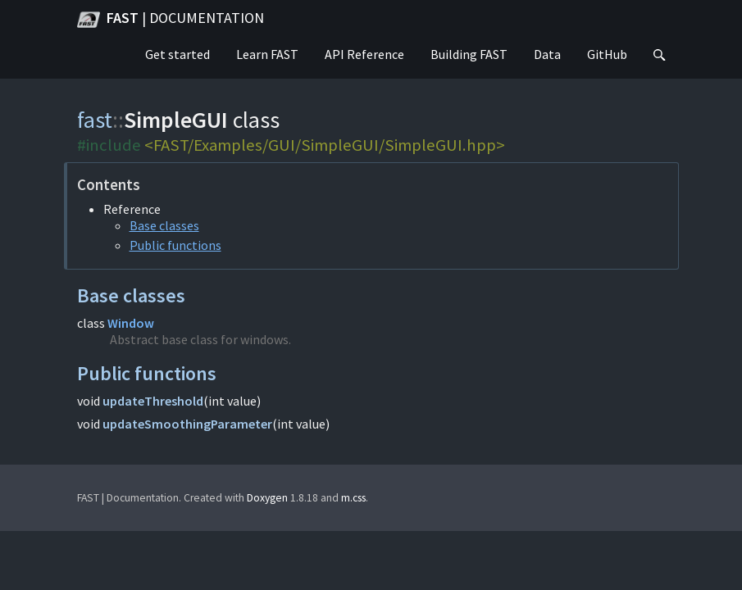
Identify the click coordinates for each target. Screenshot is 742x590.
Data (547, 54)
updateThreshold (152, 401)
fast (94, 119)
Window (130, 323)
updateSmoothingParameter (187, 423)
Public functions (175, 245)
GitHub (607, 54)
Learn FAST (267, 54)
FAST (170, 19)
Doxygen (267, 498)
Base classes (164, 225)
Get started (177, 54)
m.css (353, 498)
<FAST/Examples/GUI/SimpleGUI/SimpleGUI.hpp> (324, 145)
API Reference (364, 54)
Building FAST (469, 54)
